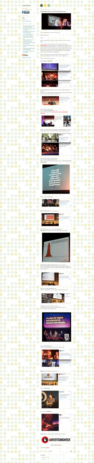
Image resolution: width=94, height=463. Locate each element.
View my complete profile (26, 21)
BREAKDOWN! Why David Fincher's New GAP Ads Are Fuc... (28, 37)
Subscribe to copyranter (26, 57)
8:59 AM (50, 451)
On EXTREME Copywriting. (28, 34)
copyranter (26, 5)
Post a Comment (46, 457)
